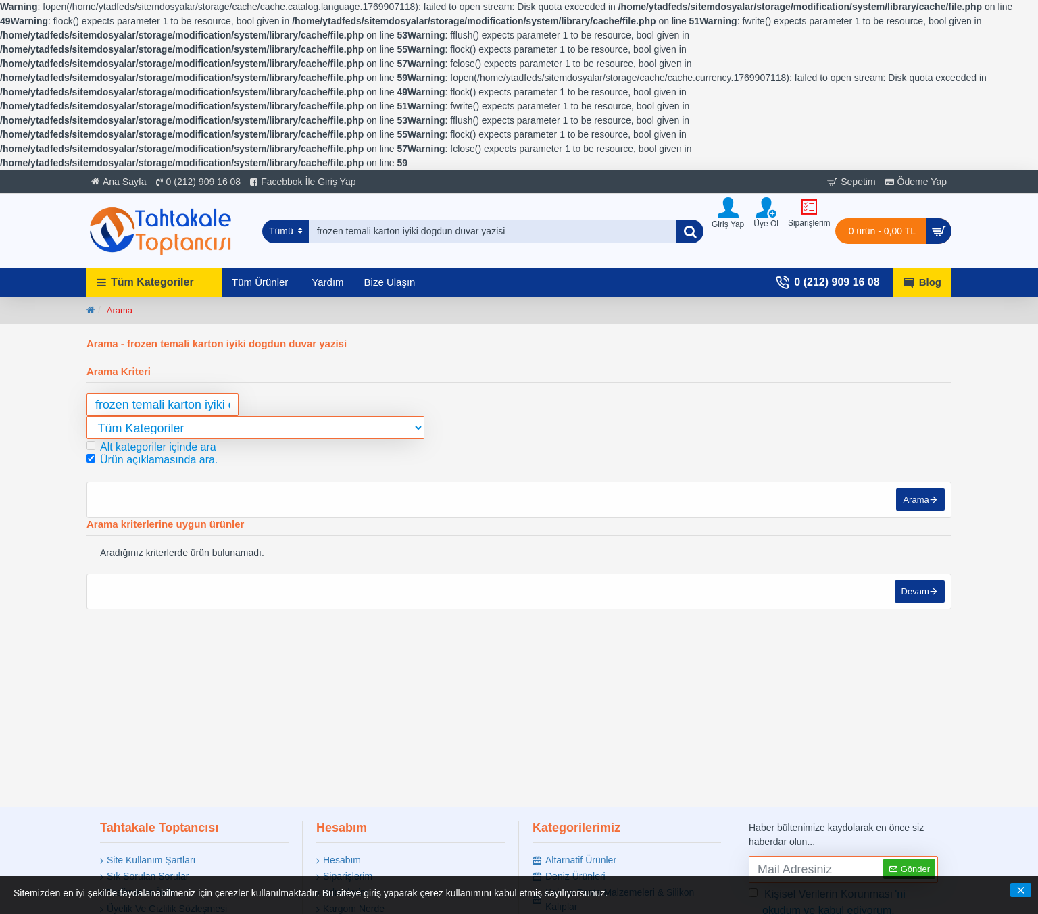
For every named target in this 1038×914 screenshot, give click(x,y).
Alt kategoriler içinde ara (151, 447)
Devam (915, 593)
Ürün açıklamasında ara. (152, 459)
